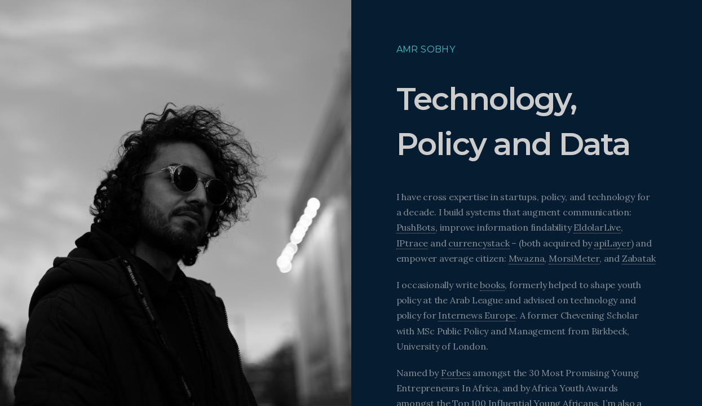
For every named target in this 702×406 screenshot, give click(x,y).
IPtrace (412, 243)
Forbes (456, 372)
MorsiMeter (574, 258)
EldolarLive (597, 227)
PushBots (415, 227)
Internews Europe (476, 315)
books (492, 284)
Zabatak (639, 258)
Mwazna (527, 258)
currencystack (478, 243)
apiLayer (612, 243)
